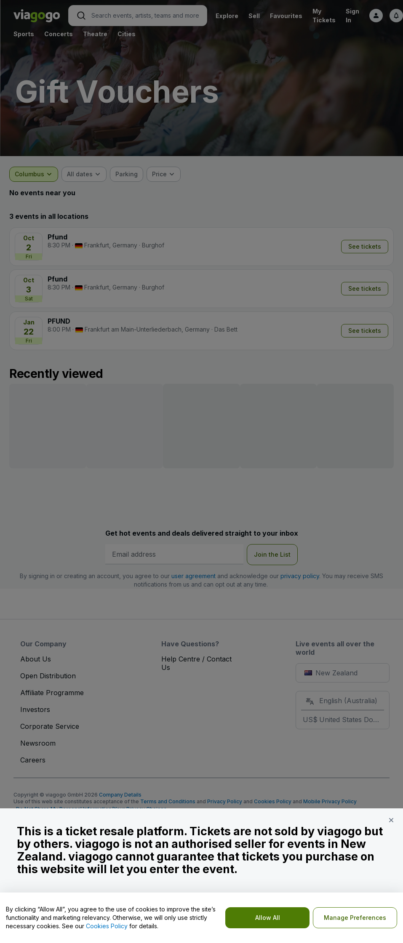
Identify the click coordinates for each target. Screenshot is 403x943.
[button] (391, 820)
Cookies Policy (107, 926)
